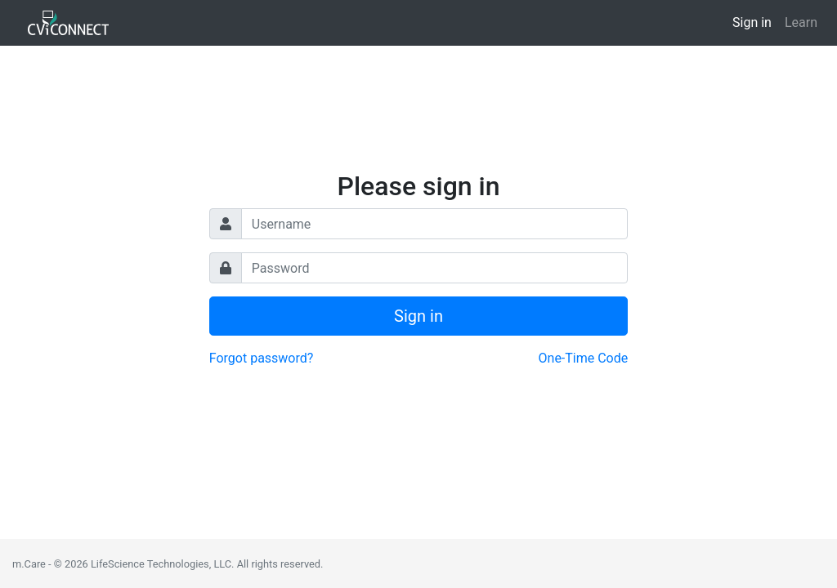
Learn (801, 22)
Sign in (752, 22)
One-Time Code (584, 358)
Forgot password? (261, 358)
